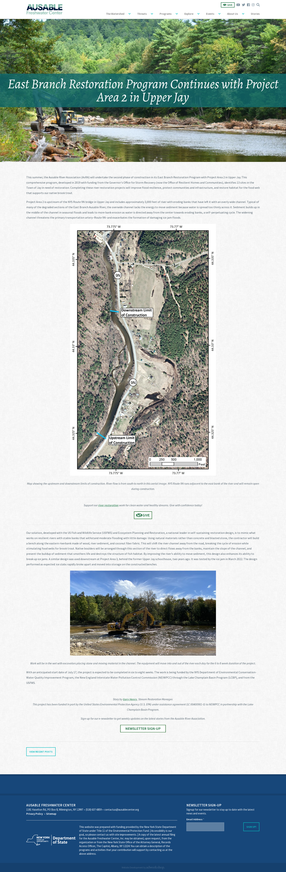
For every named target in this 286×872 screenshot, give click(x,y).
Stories (255, 13)
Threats (142, 13)
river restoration (108, 505)
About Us (232, 13)
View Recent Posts (41, 751)
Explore (188, 13)
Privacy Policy (34, 813)
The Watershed (115, 13)
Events (210, 13)
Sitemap (51, 813)
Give (227, 5)
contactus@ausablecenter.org (121, 809)
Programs (166, 13)
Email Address (195, 819)
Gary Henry (130, 699)
